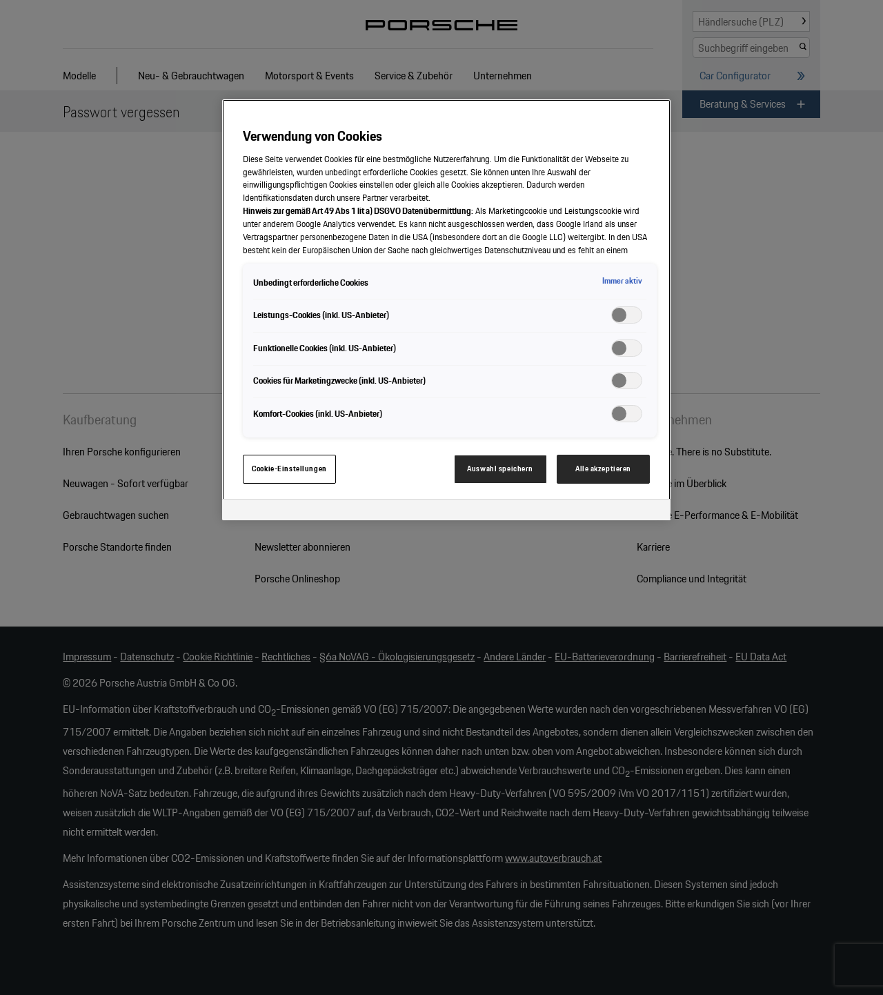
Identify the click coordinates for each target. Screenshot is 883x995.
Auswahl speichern (500, 468)
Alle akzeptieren (603, 468)
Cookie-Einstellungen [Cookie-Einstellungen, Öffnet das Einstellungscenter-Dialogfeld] (289, 468)
